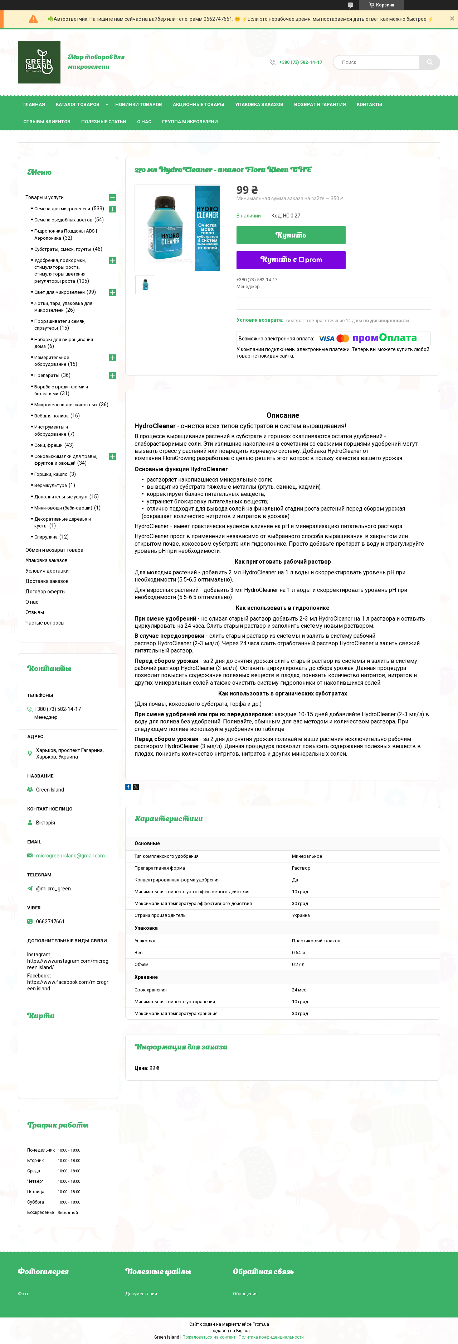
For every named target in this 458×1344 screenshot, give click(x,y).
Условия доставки (47, 571)
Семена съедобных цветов (63, 220)
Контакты (369, 104)
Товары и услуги (44, 197)
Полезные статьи (103, 121)
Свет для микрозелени (59, 292)
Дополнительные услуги (61, 496)
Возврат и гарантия (320, 104)
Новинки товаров (138, 104)
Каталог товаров (77, 104)
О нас (144, 121)
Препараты (46, 375)
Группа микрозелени (190, 121)
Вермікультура (50, 485)
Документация (141, 1293)
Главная (34, 104)
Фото (24, 1293)
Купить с (291, 260)
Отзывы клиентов (46, 121)
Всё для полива (51, 415)
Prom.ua (261, 1324)
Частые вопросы (44, 623)
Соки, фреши (48, 445)
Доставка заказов (47, 581)
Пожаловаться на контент (208, 1337)
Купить (291, 235)
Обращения (245, 1293)
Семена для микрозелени (62, 208)
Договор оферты (45, 591)
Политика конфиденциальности (271, 1337)
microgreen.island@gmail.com (70, 855)
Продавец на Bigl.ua (229, 1330)
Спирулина (46, 537)
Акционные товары (198, 104)
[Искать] (429, 62)
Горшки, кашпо (51, 474)
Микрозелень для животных (65, 404)
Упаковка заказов (259, 104)
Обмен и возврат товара (54, 550)
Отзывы (34, 612)
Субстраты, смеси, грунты (62, 249)
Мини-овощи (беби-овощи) (63, 508)
